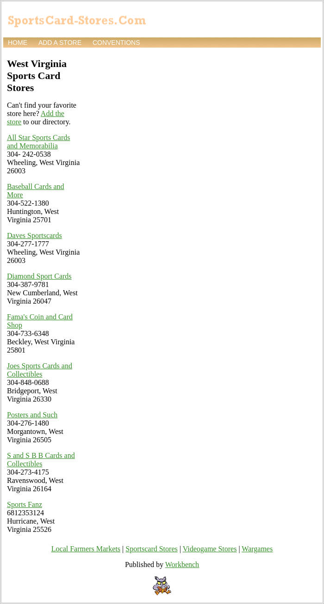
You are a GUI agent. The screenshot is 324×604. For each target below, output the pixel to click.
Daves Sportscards (34, 235)
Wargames (257, 549)
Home (17, 42)
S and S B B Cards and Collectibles (41, 459)
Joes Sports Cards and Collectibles (39, 370)
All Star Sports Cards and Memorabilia (38, 142)
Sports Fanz (24, 504)
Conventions (116, 42)
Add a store (59, 42)
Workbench (182, 564)
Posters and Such (32, 415)
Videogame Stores (210, 549)
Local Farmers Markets (85, 549)
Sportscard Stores (151, 549)
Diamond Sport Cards (39, 276)
